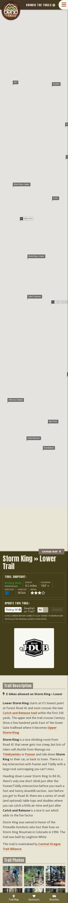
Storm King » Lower (36, 54)
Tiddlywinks (12, 754)
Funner (30, 754)
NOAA (22, 593)
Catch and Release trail (20, 713)
